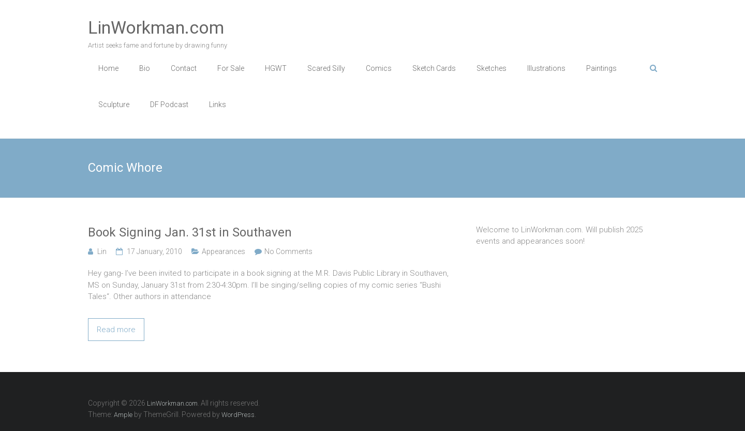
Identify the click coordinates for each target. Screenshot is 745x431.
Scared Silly (326, 68)
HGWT (276, 68)
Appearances (223, 251)
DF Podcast (169, 104)
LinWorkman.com (156, 27)
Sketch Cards (434, 68)
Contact (184, 68)
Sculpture (113, 104)
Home (108, 68)
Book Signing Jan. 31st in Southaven (190, 232)
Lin (102, 251)
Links (217, 104)
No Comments (288, 251)
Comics (379, 68)
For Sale (230, 68)
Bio (144, 68)
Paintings (601, 68)
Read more (116, 329)
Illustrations (546, 68)
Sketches (491, 68)
